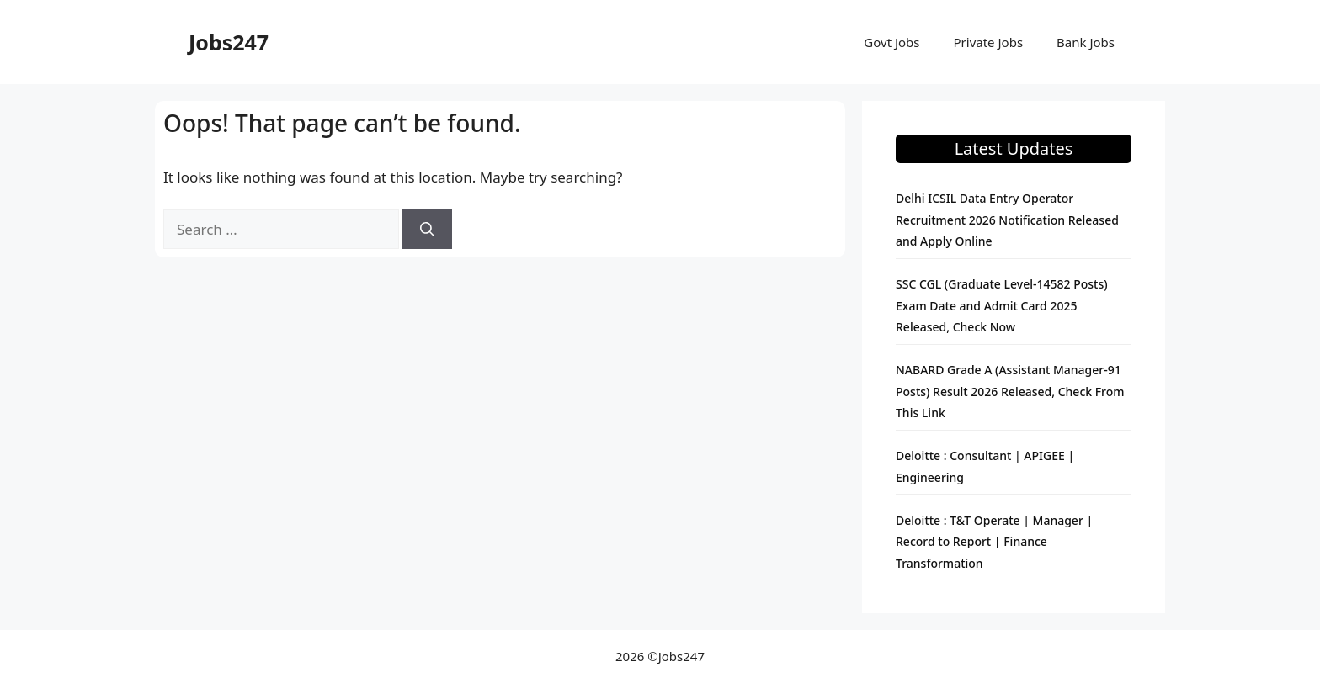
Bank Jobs (1086, 42)
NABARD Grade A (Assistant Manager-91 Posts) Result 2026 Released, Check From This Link (1010, 391)
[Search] (427, 229)
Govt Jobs (891, 42)
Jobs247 (229, 42)
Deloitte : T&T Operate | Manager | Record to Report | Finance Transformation (994, 541)
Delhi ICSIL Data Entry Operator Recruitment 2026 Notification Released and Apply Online (1007, 219)
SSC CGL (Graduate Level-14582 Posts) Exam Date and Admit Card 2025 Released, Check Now (1002, 305)
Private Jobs (989, 42)
